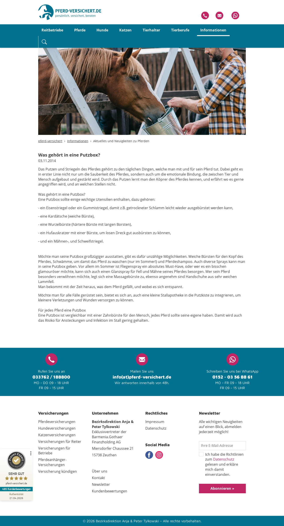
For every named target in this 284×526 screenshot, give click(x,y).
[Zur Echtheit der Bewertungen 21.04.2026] (16, 496)
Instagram (159, 455)
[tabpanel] (142, 85)
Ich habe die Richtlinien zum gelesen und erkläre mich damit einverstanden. (221, 464)
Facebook (149, 455)
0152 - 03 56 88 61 (232, 376)
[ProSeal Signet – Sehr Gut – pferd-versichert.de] (16, 469)
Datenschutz (223, 459)
